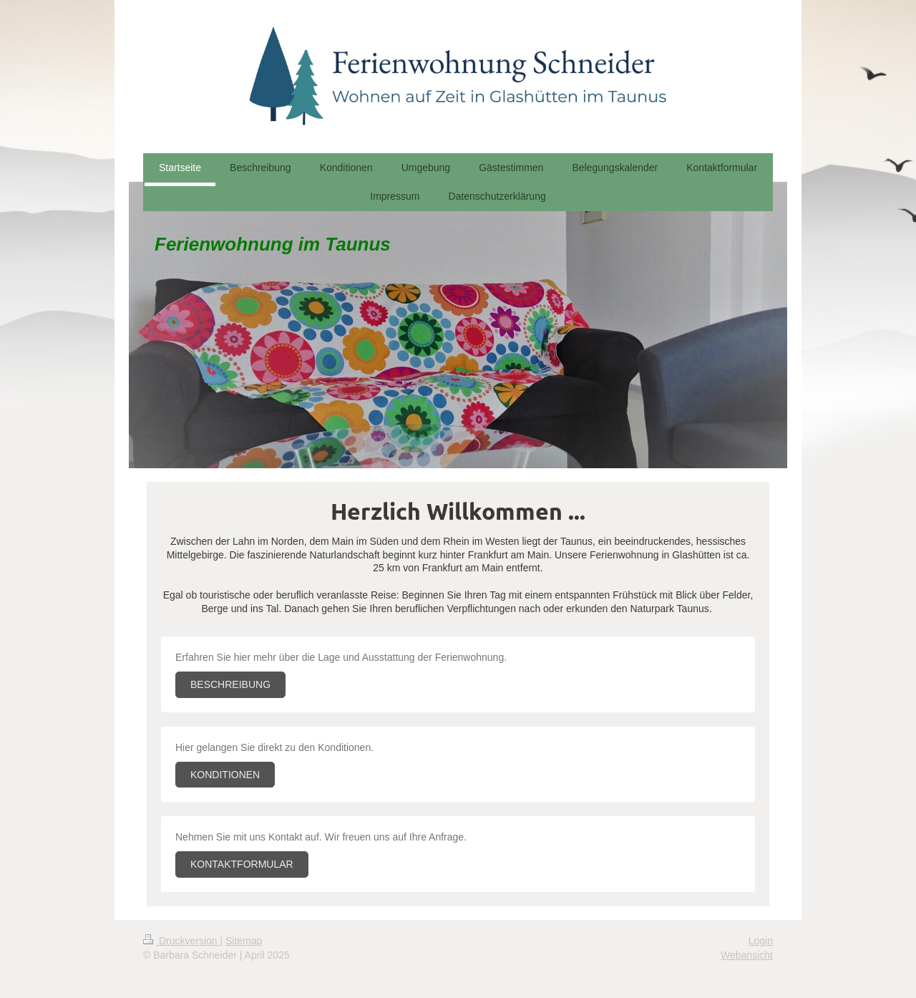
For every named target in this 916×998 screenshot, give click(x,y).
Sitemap (243, 940)
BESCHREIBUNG (230, 684)
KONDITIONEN (225, 774)
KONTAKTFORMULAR (241, 864)
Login (761, 940)
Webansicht (747, 955)
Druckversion (181, 940)
